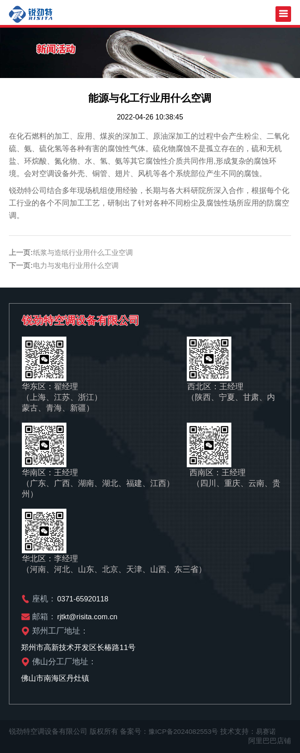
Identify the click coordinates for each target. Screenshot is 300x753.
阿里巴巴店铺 (269, 741)
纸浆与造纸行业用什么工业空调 (83, 252)
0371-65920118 (83, 598)
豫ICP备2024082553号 (185, 731)
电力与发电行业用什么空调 (76, 265)
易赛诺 (269, 731)
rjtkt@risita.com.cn (88, 616)
